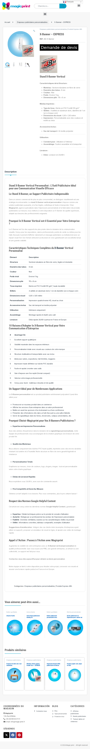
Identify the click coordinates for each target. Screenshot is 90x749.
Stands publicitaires (79, 716)
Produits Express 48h (75, 29)
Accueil (7, 22)
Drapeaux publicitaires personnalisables (32, 22)
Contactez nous (41, 711)
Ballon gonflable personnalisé (11, 612)
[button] (79, 5)
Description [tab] (11, 172)
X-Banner (59, 248)
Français (68, 1)
